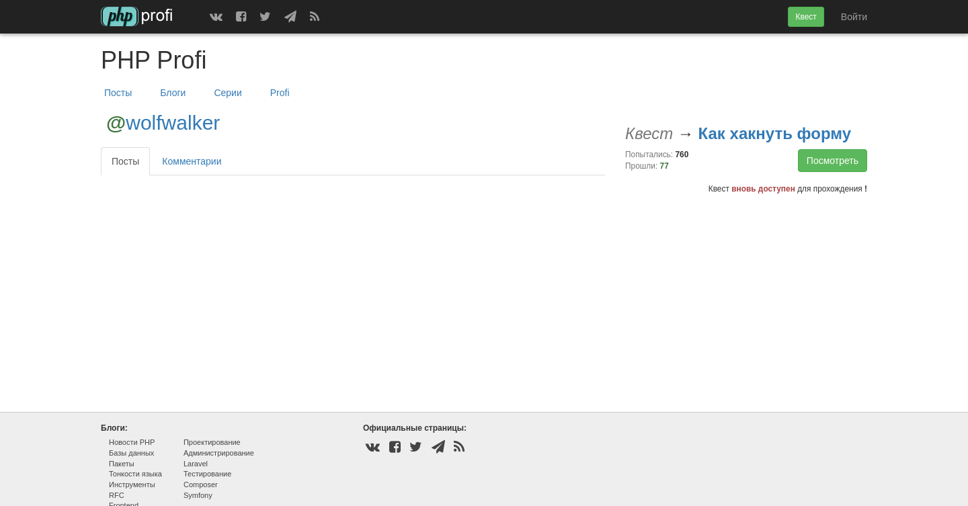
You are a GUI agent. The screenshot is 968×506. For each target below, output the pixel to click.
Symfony (198, 495)
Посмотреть (832, 160)
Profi (280, 92)
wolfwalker (173, 123)
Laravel (196, 464)
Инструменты (132, 484)
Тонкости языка (135, 474)
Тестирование (207, 474)
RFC (116, 495)
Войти (854, 16)
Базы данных (131, 453)
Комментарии (191, 161)
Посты (118, 92)
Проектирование (212, 442)
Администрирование (219, 453)
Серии (227, 92)
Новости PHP (132, 442)
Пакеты (121, 464)
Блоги (173, 92)
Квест (805, 17)
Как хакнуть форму (774, 133)
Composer (201, 484)
